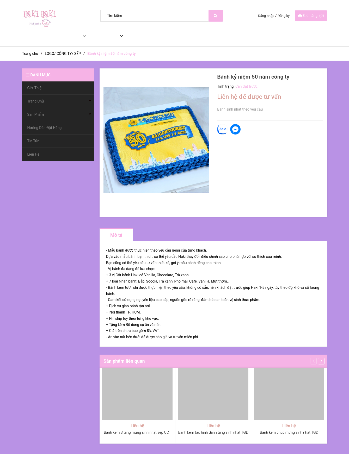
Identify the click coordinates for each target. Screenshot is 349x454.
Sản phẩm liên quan (124, 361)
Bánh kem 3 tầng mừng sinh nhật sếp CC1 (137, 432)
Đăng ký (284, 16)
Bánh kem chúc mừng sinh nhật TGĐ (289, 432)
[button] (321, 361)
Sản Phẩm (103, 39)
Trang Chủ (66, 39)
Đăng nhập (266, 16)
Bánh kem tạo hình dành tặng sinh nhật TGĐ (213, 432)
